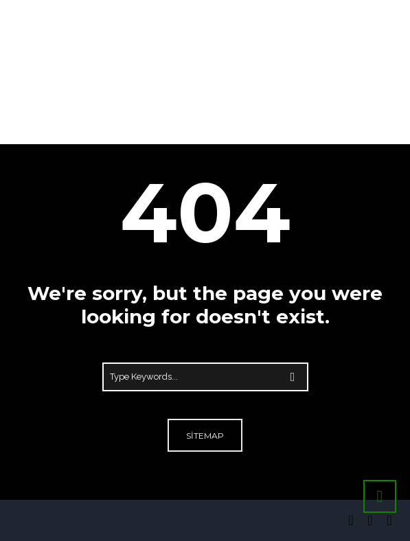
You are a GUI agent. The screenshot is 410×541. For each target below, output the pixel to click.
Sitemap (205, 435)
